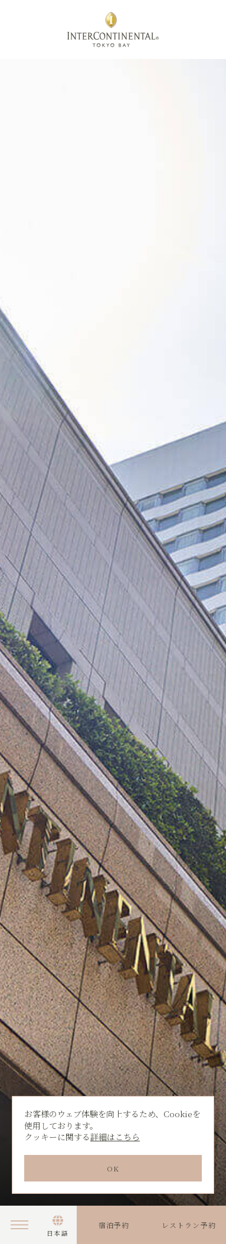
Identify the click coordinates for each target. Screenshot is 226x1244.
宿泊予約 (114, 1225)
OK (113, 1168)
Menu (19, 1225)
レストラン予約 (189, 1225)
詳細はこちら (115, 1137)
